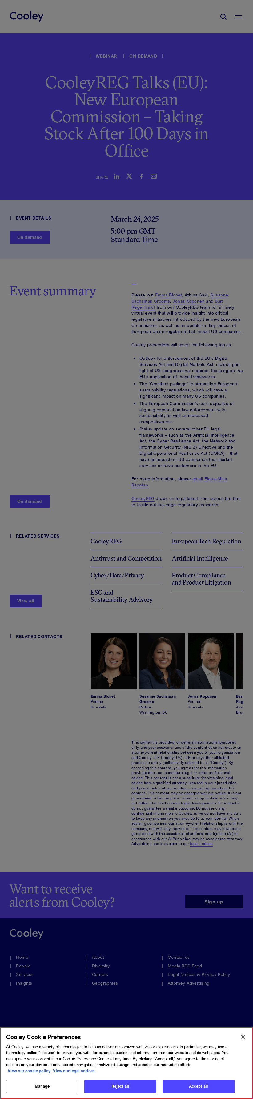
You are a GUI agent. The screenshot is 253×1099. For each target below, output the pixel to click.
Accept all (198, 1086)
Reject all (120, 1086)
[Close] (243, 1037)
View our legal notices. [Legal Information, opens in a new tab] (74, 1070)
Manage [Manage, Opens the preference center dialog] (42, 1086)
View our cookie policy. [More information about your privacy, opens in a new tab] (29, 1070)
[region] (126, 1063)
